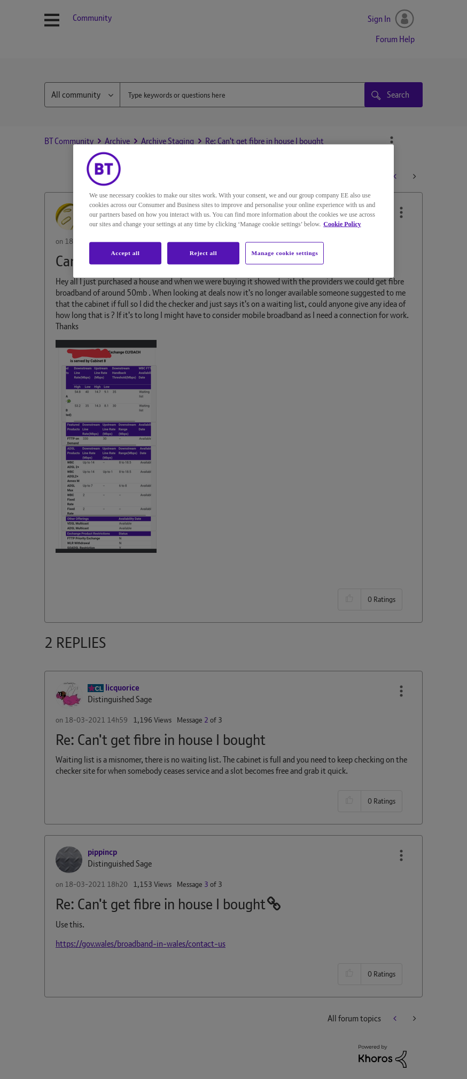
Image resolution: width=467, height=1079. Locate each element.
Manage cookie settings (284, 253)
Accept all (125, 253)
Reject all (203, 253)
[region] (233, 211)
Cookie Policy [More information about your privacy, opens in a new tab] (342, 224)
